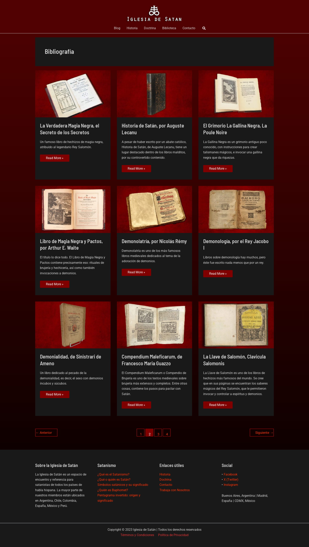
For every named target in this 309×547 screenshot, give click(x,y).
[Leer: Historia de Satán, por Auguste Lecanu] (154, 94)
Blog (117, 28)
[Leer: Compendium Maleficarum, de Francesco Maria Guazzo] (154, 325)
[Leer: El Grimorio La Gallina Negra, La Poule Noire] (236, 94)
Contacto (189, 28)
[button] (204, 28)
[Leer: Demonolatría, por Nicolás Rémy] (154, 209)
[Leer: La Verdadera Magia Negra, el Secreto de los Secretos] (73, 94)
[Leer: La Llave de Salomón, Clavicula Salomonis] (236, 325)
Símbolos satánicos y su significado (122, 485)
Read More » (54, 159)
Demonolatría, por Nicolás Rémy (154, 241)
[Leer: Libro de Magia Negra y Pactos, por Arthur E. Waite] (73, 209)
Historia (132, 28)
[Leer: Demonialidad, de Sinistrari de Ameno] (73, 325)
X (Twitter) (231, 479)
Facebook (230, 474)
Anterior (44, 433)
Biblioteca (169, 28)
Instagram (231, 485)
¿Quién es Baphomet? (112, 490)
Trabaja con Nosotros (174, 490)
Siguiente (264, 433)
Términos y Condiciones (137, 535)
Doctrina (150, 28)
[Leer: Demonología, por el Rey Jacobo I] (236, 209)
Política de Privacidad (173, 535)
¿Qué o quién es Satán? (113, 479)
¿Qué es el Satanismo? (113, 474)
